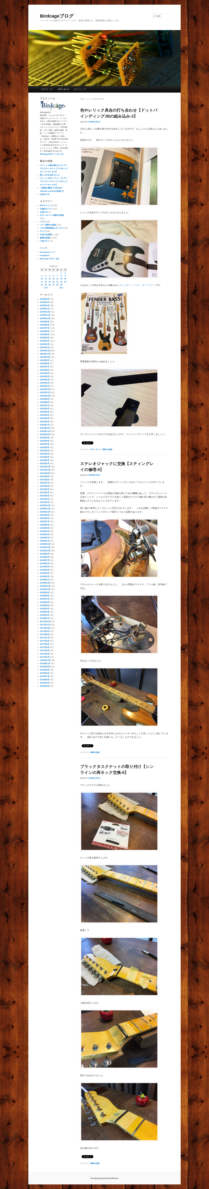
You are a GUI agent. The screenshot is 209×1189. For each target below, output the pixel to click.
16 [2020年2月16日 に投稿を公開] (65, 279)
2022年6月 (44, 447)
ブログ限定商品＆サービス (52, 228)
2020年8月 (44, 518)
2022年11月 (45, 431)
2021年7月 (44, 483)
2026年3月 (44, 302)
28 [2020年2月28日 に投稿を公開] (57, 285)
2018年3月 (44, 612)
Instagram (44, 255)
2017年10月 (45, 628)
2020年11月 (45, 508)
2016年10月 (45, 666)
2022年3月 (44, 457)
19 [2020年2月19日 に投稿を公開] (50, 282)
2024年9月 (44, 360)
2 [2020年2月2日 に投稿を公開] (65, 273)
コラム (43, 221)
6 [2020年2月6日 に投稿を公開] (53, 276)
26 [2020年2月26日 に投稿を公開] (50, 285)
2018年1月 (44, 618)
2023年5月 (44, 412)
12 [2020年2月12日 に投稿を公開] (50, 279)
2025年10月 (45, 318)
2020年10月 (45, 512)
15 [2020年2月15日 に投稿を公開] (61, 279)
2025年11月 (45, 315)
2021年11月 (45, 470)
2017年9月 (44, 631)
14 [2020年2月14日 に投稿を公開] (57, 279)
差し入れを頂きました (50, 175)
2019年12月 (45, 544)
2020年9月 (44, 515)
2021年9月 (44, 476)
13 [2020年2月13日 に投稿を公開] (54, 279)
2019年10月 (45, 550)
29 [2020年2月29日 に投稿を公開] (61, 285)
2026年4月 (44, 299)
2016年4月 (44, 686)
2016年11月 (45, 663)
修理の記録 (94, 752)
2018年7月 (44, 599)
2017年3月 (44, 650)
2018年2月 (44, 615)
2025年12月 (45, 312)
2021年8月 (44, 479)
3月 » (62, 288)
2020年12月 (45, 505)
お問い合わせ (63, 89)
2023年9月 (44, 399)
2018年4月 (44, 608)
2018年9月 (44, 592)
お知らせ (44, 212)
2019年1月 (44, 579)
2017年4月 (44, 647)
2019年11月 (45, 547)
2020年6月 (44, 525)
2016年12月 (45, 660)
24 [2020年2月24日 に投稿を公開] (42, 285)
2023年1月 (44, 425)
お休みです (45, 194)
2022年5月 (44, 450)
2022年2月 (44, 460)
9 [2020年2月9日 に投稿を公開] (65, 276)
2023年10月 (45, 396)
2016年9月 (44, 670)
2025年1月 (44, 347)
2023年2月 (44, 421)
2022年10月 (45, 434)
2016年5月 (44, 683)
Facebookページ (47, 252)
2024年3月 (44, 379)
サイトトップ (80, 89)
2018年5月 (44, 605)
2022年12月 (45, 428)
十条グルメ (45, 241)
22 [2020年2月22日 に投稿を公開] (61, 282)
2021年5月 (44, 489)
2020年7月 (44, 521)
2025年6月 (44, 331)
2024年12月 (45, 350)
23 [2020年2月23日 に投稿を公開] (65, 282)
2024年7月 (44, 366)
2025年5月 (44, 334)
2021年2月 (44, 499)
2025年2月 (44, 344)
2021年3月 (44, 496)
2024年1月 (44, 386)
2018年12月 (45, 583)
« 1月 (45, 288)
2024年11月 (45, 354)
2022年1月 (44, 463)
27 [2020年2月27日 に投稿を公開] (54, 285)
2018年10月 (45, 589)
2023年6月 (44, 408)
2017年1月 (44, 657)
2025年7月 (44, 328)
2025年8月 (44, 325)
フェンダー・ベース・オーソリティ (137, 285)
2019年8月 (44, 557)
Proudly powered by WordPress (104, 1178)
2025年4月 (44, 337)
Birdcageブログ (57, 15)
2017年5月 (44, 644)
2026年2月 (44, 305)
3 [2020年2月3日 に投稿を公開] (41, 276)
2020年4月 (44, 531)
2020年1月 (44, 541)
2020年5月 (44, 528)
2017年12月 (45, 621)
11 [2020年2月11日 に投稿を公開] (46, 279)
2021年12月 (45, 466)
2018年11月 (45, 586)
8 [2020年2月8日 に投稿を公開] (61, 276)
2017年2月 (44, 654)
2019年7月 (44, 560)
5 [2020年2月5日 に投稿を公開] (49, 276)
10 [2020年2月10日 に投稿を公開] (42, 279)
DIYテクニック (46, 205)
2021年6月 (44, 486)
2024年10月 (45, 357)
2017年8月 (44, 634)
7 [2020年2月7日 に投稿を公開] (57, 276)
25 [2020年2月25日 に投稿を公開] (46, 285)
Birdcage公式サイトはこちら (52, 154)
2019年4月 (44, 570)
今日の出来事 (46, 234)
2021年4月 (44, 492)
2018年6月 (44, 602)
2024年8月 (44, 363)
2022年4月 (44, 454)
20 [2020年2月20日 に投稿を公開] (54, 282)
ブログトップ (47, 89)
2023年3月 (44, 418)
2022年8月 (44, 441)
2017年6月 (44, 641)
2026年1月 (44, 308)
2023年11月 (45, 392)
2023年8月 (44, 402)
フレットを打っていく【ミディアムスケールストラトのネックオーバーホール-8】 (54, 181)
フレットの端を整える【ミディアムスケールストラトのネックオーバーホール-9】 (54, 168)
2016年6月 (44, 679)
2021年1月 (44, 502)
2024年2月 (44, 383)
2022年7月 (44, 444)
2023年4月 (44, 415)
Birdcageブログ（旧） (50, 259)
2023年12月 (45, 389)
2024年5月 (44, 373)
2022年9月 (44, 437)
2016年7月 (44, 676)
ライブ (43, 231)
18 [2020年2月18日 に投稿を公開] (46, 282)
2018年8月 (44, 595)
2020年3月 (44, 534)
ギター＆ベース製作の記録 (101, 449)
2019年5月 (44, 566)
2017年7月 (44, 637)
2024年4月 (44, 376)
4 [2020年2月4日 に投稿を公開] (45, 276)
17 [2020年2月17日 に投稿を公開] (42, 282)
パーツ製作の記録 (48, 225)
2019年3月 (44, 573)
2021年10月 (45, 473)
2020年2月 (44, 537)
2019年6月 (44, 563)
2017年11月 (45, 625)
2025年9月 (44, 321)
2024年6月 (44, 370)
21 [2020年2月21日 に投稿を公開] (57, 282)
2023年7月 (44, 405)
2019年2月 (44, 576)
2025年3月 (44, 341)
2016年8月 (44, 673)
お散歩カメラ (46, 209)
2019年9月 (44, 554)
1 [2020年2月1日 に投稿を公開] (61, 273)
